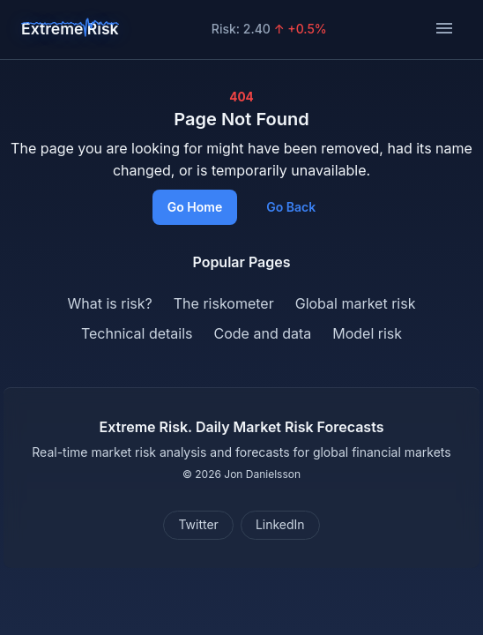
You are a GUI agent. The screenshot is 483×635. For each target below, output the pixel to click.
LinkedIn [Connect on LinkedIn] (280, 524)
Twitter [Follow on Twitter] (198, 524)
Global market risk (355, 303)
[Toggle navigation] (444, 30)
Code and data (263, 333)
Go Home (194, 206)
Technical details (137, 333)
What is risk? (110, 303)
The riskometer (224, 303)
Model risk (367, 333)
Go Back (291, 206)
